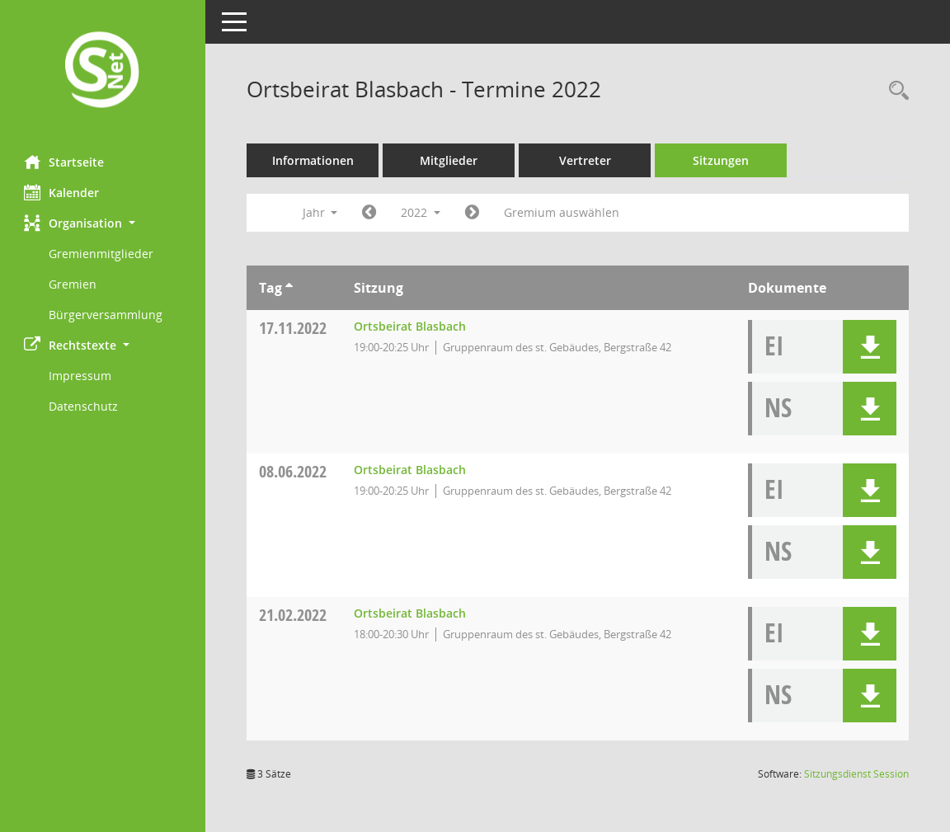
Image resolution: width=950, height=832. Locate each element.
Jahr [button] (320, 212)
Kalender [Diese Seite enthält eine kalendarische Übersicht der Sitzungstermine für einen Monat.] (62, 192)
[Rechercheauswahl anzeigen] (895, 91)
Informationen (314, 160)
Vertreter (586, 160)
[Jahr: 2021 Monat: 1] (369, 213)
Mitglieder (449, 160)
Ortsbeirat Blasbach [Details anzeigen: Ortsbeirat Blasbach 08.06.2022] (411, 469)
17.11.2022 (293, 328)
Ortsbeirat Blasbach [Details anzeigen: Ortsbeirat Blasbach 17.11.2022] (411, 326)
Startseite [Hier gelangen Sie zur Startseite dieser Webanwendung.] (65, 161)
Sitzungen (722, 160)
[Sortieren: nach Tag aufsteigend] (290, 288)
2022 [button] (421, 212)
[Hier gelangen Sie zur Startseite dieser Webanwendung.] (103, 71)
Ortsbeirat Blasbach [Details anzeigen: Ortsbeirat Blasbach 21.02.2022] (411, 613)
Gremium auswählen (562, 212)
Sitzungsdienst (856, 774)
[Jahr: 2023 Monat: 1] (473, 213)
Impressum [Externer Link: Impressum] (80, 375)
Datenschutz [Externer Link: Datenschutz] (84, 406)
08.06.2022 (293, 471)
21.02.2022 (293, 615)
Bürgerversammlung (106, 314)
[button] (103, 223)
